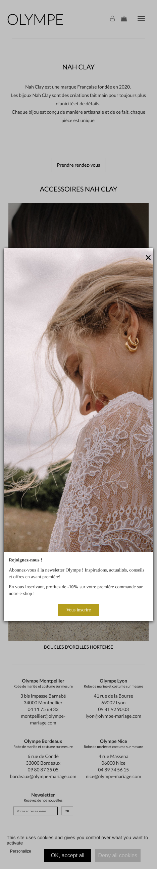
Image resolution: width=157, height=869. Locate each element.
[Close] (148, 258)
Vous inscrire (78, 609)
